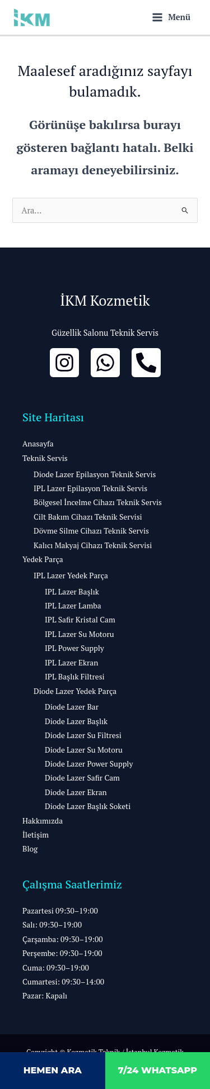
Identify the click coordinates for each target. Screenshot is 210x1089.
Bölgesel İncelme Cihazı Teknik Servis (98, 502)
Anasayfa (38, 444)
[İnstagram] (64, 362)
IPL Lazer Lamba (73, 606)
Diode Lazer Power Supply (89, 764)
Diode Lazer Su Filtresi (83, 735)
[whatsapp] (105, 362)
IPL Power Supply (74, 648)
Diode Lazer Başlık (76, 721)
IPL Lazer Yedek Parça (71, 575)
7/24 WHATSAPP (157, 1070)
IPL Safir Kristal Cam (80, 620)
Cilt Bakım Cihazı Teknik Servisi (88, 517)
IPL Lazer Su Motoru (79, 634)
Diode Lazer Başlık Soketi (87, 806)
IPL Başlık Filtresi (75, 677)
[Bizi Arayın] (146, 362)
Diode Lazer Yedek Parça (75, 691)
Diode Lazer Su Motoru (84, 750)
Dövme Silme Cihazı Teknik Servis (91, 531)
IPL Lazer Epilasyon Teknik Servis (90, 488)
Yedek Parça (42, 559)
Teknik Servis (45, 458)
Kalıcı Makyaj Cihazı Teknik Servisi (93, 545)
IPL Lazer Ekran (71, 663)
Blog (30, 849)
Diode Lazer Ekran (76, 792)
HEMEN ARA (53, 1070)
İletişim (35, 835)
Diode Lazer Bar (72, 707)
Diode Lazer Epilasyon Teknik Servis (95, 474)
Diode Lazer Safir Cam (82, 778)
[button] (105, 954)
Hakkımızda (42, 821)
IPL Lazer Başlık (72, 592)
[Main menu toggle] (171, 17)
